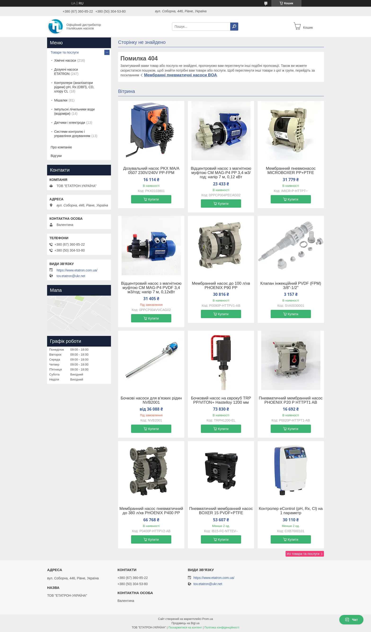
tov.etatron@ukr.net (71, 276)
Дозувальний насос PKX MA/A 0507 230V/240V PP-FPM (151, 170)
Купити (153, 199)
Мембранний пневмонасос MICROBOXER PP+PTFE (291, 170)
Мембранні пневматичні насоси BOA (180, 75)
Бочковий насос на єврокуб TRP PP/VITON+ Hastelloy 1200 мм (221, 400)
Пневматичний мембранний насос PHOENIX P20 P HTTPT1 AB (290, 400)
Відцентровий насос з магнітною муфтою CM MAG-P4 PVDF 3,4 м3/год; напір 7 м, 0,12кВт (151, 287)
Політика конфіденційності (221, 627)
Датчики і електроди (69, 122)
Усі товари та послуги (303, 554)
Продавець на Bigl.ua (185, 623)
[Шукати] (234, 27)
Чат (351, 620)
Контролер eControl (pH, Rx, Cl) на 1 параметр (291, 511)
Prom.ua (207, 619)
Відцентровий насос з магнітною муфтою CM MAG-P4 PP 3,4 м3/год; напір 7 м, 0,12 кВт (221, 172)
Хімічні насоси (65, 60)
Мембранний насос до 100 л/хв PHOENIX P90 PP (221, 285)
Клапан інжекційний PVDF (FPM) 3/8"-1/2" (290, 285)
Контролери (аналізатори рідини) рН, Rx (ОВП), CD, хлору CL (74, 87)
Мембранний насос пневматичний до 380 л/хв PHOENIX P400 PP (151, 511)
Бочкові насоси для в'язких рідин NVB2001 (151, 400)
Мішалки (60, 100)
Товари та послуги (65, 52)
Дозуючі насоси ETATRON (66, 72)
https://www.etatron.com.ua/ (77, 270)
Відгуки (56, 156)
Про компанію (61, 147)
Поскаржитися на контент (185, 627)
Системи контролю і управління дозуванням (72, 134)
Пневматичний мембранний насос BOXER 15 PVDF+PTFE (221, 511)
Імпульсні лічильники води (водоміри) (74, 111)
